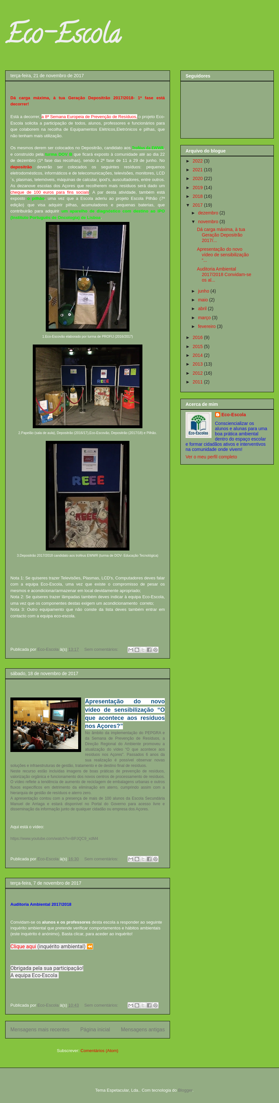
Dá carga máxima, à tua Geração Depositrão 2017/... (221, 235)
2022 (198, 161)
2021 (198, 169)
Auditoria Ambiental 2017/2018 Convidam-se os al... (224, 274)
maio (203, 299)
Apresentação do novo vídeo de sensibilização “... (223, 255)
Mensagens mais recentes (39, 1029)
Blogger (185, 1090)
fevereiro (207, 326)
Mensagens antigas (143, 1029)
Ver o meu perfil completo (211, 456)
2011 (198, 381)
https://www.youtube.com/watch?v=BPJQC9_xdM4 (54, 838)
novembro (208, 221)
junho (204, 291)
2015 (198, 346)
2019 (198, 187)
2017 (198, 205)
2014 (198, 355)
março (205, 317)
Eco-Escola (63, 37)
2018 (198, 196)
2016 (198, 337)
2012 (198, 373)
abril (203, 308)
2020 (198, 178)
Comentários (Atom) (99, 1050)
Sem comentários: (101, 649)
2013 (198, 364)
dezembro (208, 212)
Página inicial (95, 1029)
